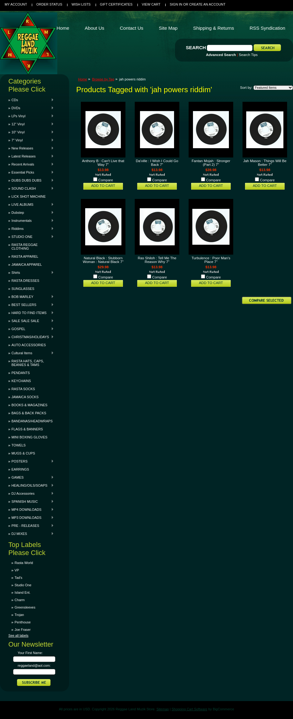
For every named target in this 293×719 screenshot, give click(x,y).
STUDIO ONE (31, 237)
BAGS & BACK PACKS (28, 413)
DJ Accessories (31, 493)
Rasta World (24, 563)
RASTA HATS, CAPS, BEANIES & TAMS (27, 363)
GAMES (31, 477)
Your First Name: (30, 653)
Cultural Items (31, 353)
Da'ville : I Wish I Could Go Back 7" (157, 162)
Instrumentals (31, 220)
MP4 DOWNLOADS (31, 509)
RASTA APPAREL (24, 256)
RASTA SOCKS (23, 389)
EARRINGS (20, 469)
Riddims (31, 228)
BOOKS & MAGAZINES (29, 405)
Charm (20, 600)
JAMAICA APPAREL (26, 264)
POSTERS (31, 461)
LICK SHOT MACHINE (28, 196)
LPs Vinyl (31, 116)
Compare (105, 180)
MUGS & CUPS (23, 453)
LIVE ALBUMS (31, 204)
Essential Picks (31, 172)
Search (196, 47)
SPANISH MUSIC (31, 501)
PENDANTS (20, 373)
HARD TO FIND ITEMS (31, 313)
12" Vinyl (31, 124)
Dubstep (31, 212)
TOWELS (18, 445)
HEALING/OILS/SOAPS (31, 485)
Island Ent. (22, 592)
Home (82, 79)
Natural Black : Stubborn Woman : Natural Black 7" (103, 260)
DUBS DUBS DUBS (31, 180)
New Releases (31, 148)
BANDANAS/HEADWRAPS (32, 421)
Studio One (23, 585)
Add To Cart (103, 185)
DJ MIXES (31, 534)
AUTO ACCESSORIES (28, 345)
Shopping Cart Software (189, 709)
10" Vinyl (31, 132)
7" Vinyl (31, 140)
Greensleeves (25, 607)
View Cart (151, 4)
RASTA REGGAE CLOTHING (24, 246)
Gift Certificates (116, 4)
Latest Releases (31, 156)
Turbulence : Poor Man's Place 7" (210, 260)
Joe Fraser (23, 629)
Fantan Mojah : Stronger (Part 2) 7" (211, 162)
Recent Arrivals (31, 164)
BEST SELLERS (31, 305)
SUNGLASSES (22, 289)
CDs (31, 100)
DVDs (31, 108)
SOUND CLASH (31, 188)
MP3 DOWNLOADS (31, 517)
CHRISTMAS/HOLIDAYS (31, 337)
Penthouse (23, 622)
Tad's (18, 577)
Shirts (31, 272)
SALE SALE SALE (31, 321)
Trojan (19, 615)
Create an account (207, 4)
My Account (16, 4)
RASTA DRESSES (25, 280)
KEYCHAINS (21, 381)
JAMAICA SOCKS (25, 397)
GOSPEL (31, 329)
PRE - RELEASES (31, 525)
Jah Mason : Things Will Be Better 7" (264, 162)
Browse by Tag (103, 79)
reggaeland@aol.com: (34, 665)
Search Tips (248, 55)
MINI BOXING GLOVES (29, 437)
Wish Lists (81, 4)
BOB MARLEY (31, 297)
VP (17, 570)
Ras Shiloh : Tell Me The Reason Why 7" (157, 260)
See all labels (18, 635)
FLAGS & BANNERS (27, 429)
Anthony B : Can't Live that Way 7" (103, 162)
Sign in (176, 4)
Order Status (49, 4)
